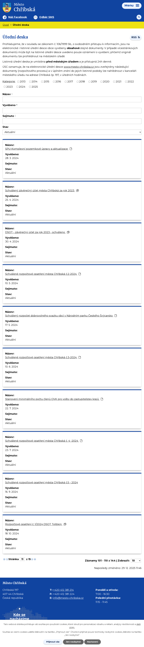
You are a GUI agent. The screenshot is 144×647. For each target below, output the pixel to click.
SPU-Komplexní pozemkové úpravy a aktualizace (38, 148)
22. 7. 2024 (11, 408)
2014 (34, 81)
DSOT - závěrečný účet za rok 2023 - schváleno (37, 232)
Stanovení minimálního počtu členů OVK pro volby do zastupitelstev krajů (54, 399)
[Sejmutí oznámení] (72, 121)
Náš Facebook (17, 17)
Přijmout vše (52, 642)
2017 (70, 81)
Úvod (6, 24)
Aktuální (10, 172)
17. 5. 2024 (11, 325)
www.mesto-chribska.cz (79, 66)
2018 (82, 81)
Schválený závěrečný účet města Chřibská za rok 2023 (42, 190)
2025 (35, 86)
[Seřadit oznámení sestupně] (12, 94)
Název (7, 94)
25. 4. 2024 (12, 199)
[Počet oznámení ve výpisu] (136, 560)
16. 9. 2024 (11, 491)
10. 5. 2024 (11, 283)
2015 (46, 81)
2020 (106, 81)
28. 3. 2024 (12, 158)
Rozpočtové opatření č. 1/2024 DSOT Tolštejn (35, 524)
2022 (131, 81)
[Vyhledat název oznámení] (72, 99)
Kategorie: (9, 81)
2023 (9, 86)
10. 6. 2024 (11, 366)
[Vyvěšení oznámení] (72, 110)
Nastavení (92, 642)
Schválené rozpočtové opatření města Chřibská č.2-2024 (43, 274)
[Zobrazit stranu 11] (22, 559)
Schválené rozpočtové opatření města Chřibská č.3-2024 (43, 357)
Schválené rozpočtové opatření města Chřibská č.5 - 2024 (41, 482)
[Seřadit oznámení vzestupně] (12, 93)
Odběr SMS (46, 17)
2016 (58, 81)
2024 (22, 86)
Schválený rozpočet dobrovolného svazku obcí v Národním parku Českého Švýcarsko (61, 315)
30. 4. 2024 (12, 241)
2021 (118, 81)
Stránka (13, 559)
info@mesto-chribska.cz (68, 598)
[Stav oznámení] (72, 132)
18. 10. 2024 (12, 533)
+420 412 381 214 (63, 590)
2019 (94, 81)
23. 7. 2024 (11, 450)
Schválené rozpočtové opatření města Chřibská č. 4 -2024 (43, 440)
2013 (22, 81)
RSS (135, 37)
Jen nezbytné (73, 642)
